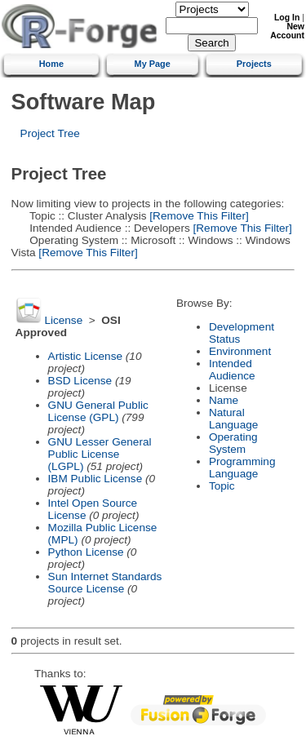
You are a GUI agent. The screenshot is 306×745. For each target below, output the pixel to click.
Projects (254, 64)
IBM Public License (95, 478)
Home (51, 64)
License (63, 320)
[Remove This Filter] (198, 216)
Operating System (233, 443)
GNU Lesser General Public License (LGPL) (100, 454)
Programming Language (242, 467)
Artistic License (85, 356)
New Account (287, 31)
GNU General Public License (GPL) (98, 411)
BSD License (80, 381)
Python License (86, 552)
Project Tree (50, 133)
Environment (240, 351)
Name (223, 400)
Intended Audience (232, 369)
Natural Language (233, 418)
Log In (286, 17)
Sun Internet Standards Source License (105, 582)
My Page (153, 64)
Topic (222, 486)
